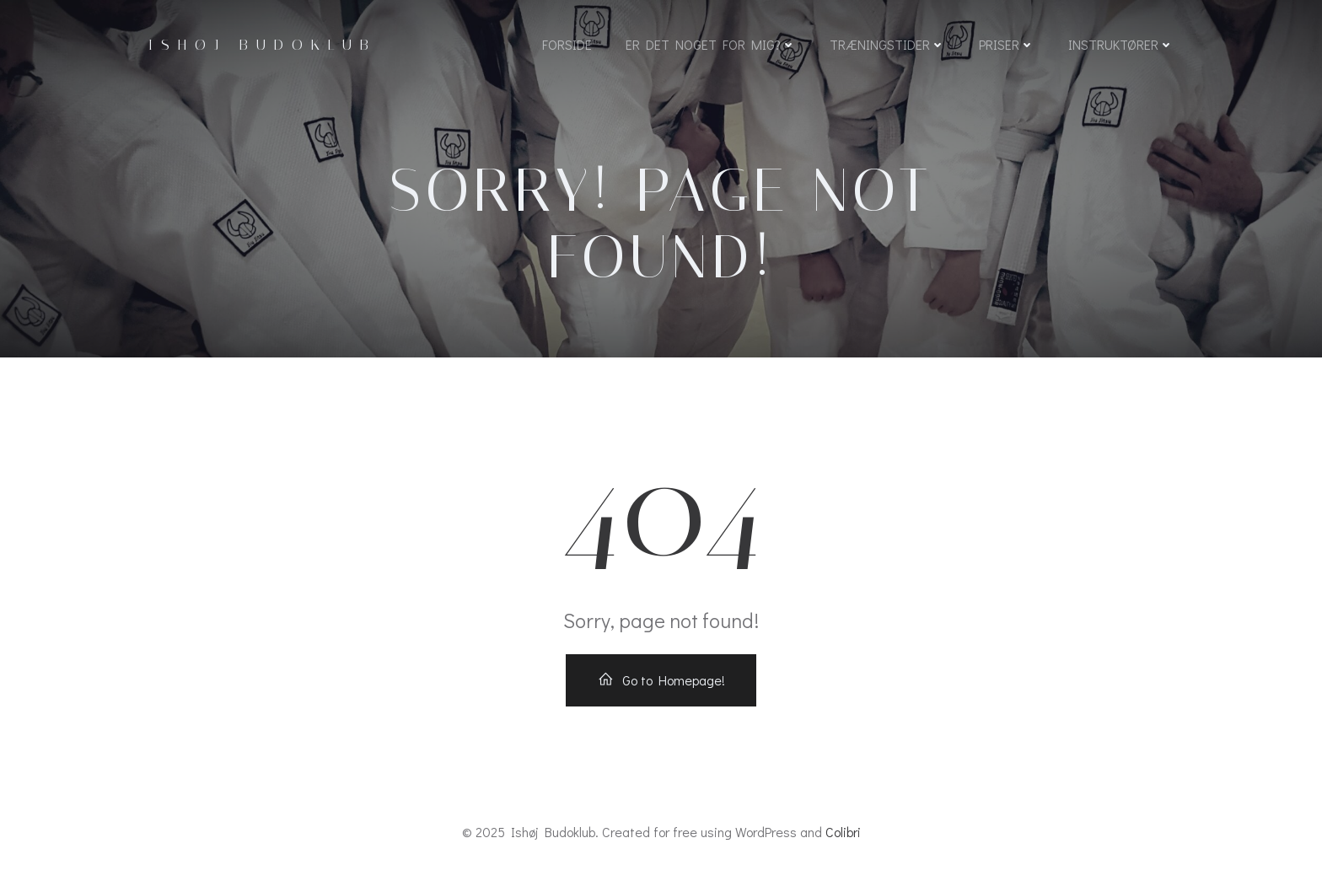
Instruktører (1121, 44)
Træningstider (887, 44)
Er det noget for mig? (711, 44)
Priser (1006, 44)
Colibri (843, 832)
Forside (567, 44)
